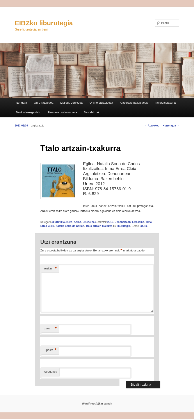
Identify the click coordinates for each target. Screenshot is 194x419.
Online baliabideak (101, 102)
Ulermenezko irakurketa (62, 112)
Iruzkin (50, 268)
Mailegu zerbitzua (71, 102)
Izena (50, 328)
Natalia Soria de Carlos (69, 226)
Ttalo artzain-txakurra (99, 226)
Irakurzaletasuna (165, 102)
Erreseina (138, 222)
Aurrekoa (151, 125)
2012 (110, 222)
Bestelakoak (92, 112)
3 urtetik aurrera (62, 222)
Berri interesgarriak (28, 112)
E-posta (50, 350)
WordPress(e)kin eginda (97, 403)
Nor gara (21, 102)
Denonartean (123, 222)
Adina (77, 222)
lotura (143, 226)
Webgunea (50, 371)
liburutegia (123, 226)
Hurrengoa (171, 125)
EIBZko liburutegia (44, 23)
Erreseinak (89, 222)
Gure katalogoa (43, 102)
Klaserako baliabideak (134, 102)
